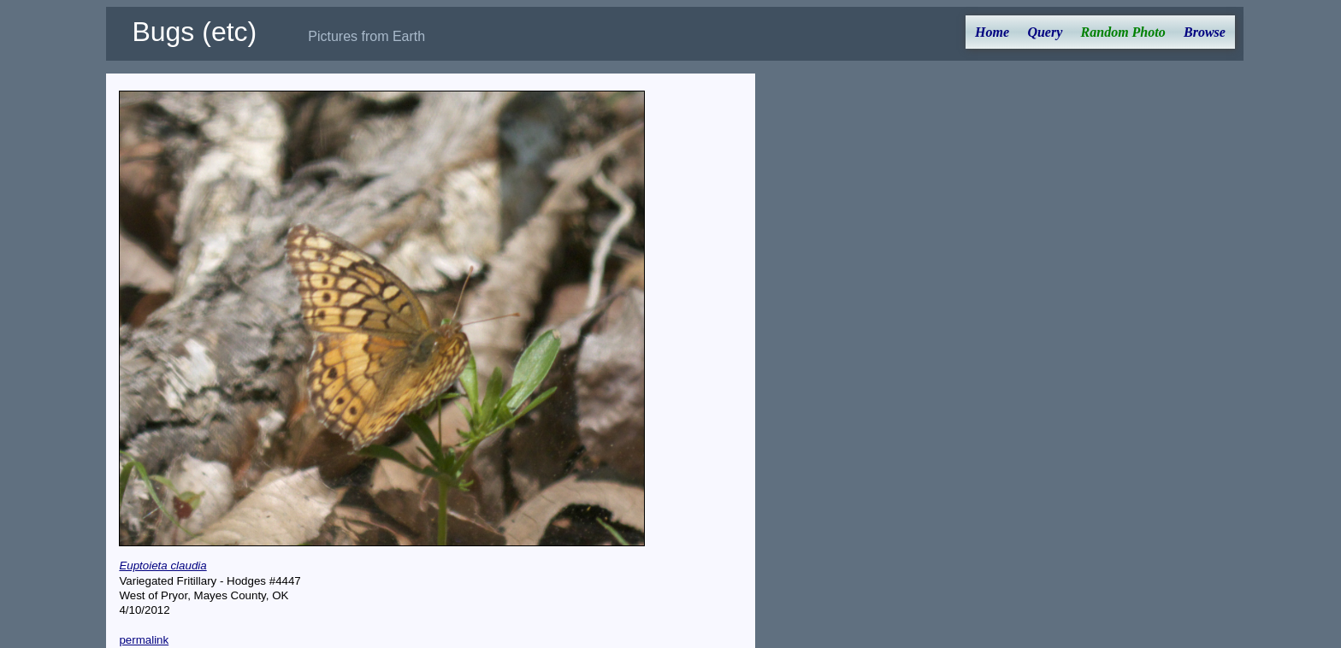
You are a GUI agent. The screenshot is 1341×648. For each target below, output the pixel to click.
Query (1044, 32)
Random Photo (1123, 32)
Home (992, 32)
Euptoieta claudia (162, 565)
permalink (143, 639)
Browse (1205, 32)
